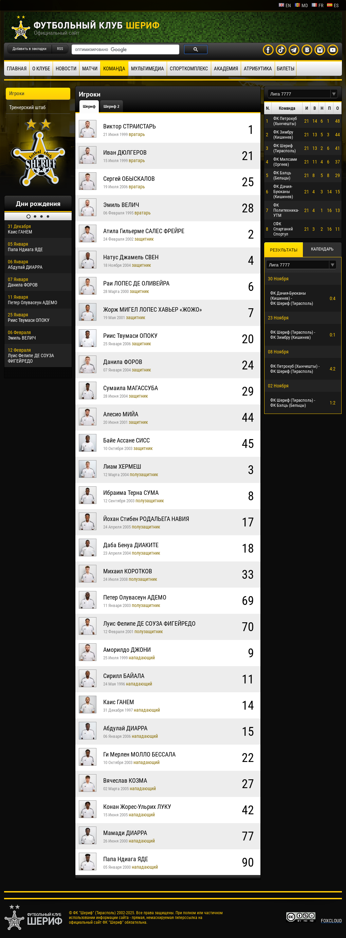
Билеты (285, 69)
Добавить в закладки (30, 49)
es (333, 5)
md (301, 5)
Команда (114, 69)
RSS (60, 49)
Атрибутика (258, 69)
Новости (66, 69)
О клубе (41, 69)
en (284, 5)
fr (317, 5)
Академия (226, 69)
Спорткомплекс (189, 69)
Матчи (89, 69)
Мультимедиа (147, 69)
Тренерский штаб (27, 107)
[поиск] (125, 50)
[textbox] (299, 94)
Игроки (16, 93)
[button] (334, 94)
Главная (16, 69)
